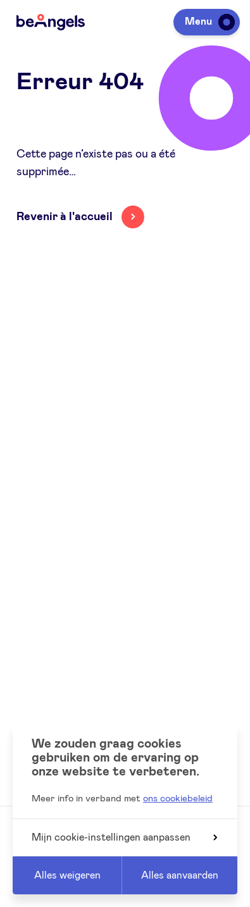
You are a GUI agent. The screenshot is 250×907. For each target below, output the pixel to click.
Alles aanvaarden (179, 875)
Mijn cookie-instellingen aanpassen (124, 837)
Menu (207, 21)
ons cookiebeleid (178, 798)
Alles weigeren (67, 875)
